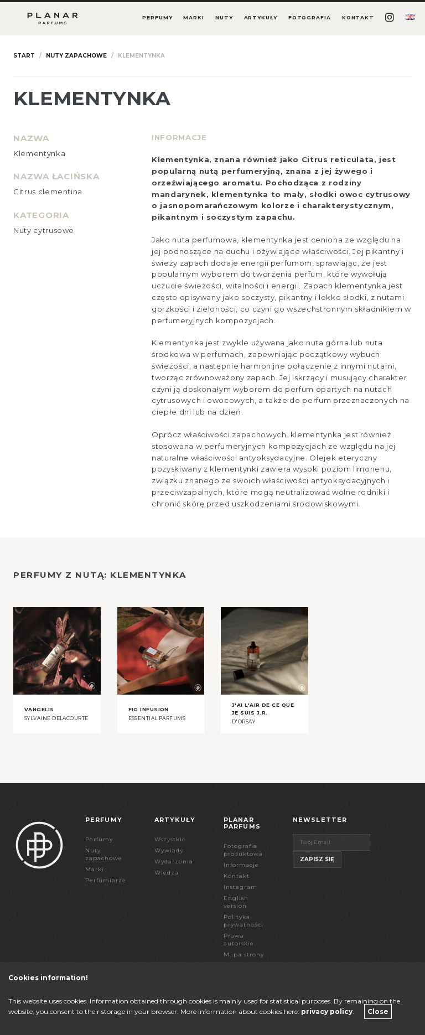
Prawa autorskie (239, 939)
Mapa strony (244, 954)
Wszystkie (170, 839)
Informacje (241, 864)
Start (24, 55)
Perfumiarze (105, 880)
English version (236, 901)
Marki (193, 17)
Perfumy (157, 17)
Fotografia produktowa (243, 849)
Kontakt (358, 17)
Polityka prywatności (243, 920)
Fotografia (309, 17)
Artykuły (260, 17)
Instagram (240, 887)
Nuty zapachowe (76, 55)
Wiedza (166, 872)
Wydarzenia (173, 861)
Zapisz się (317, 859)
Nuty (224, 17)
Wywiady (168, 850)
